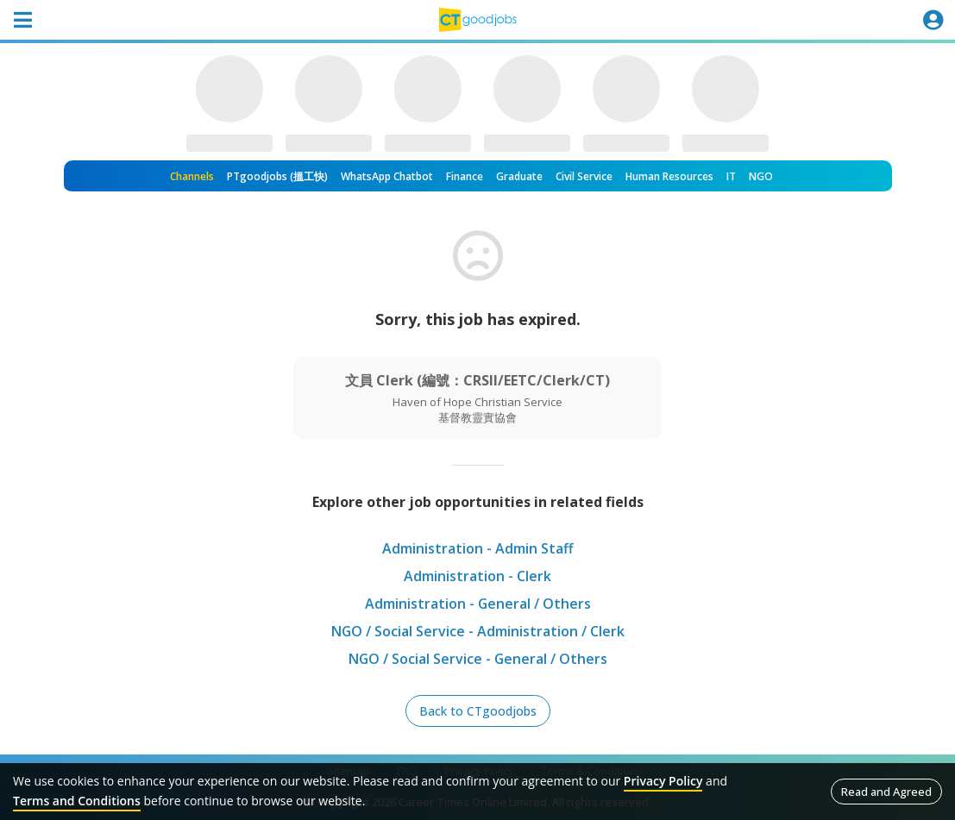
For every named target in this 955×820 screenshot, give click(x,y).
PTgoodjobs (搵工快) (277, 176)
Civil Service (584, 176)
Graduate (519, 176)
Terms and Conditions (77, 800)
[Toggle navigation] (22, 19)
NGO (761, 176)
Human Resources (669, 176)
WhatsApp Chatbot (387, 176)
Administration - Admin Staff (478, 548)
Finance (464, 176)
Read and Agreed (886, 791)
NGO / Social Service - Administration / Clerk (477, 631)
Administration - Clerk (477, 575)
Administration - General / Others (477, 603)
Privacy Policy (663, 781)
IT (731, 176)
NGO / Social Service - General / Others (478, 658)
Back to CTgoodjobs (478, 711)
